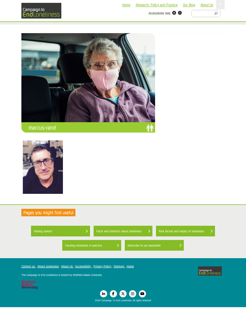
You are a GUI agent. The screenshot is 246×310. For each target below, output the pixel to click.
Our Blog (189, 4)
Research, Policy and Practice (157, 4)
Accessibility (83, 266)
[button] (174, 13)
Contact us (28, 266)
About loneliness (48, 266)
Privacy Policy (102, 266)
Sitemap (119, 266)
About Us (207, 4)
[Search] (217, 13)
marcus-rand (42, 127)
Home (126, 4)
